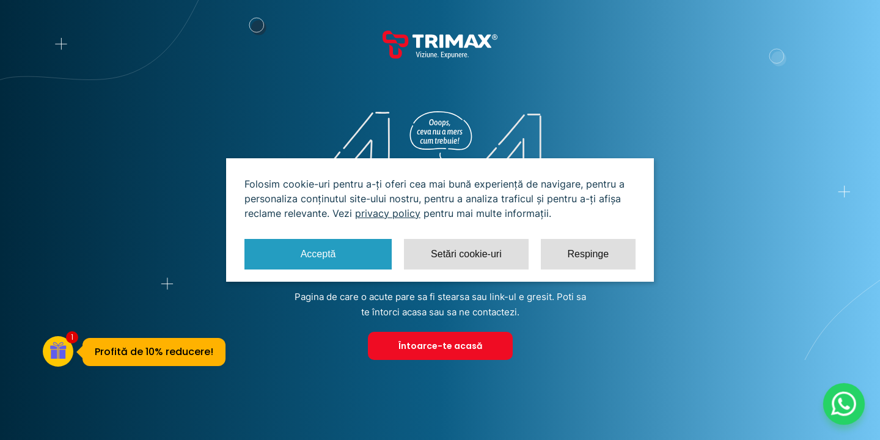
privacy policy (387, 213)
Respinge (588, 254)
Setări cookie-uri (466, 254)
